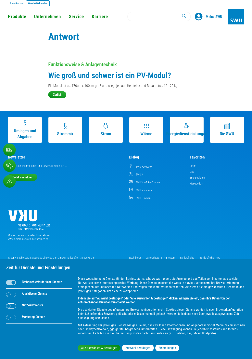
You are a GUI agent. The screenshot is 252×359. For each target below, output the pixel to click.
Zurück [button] (57, 95)
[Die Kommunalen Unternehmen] (29, 222)
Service (76, 16)
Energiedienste (197, 177)
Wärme (146, 129)
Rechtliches (135, 257)
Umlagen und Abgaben (25, 129)
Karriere (100, 16)
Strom (106, 129)
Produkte (17, 16)
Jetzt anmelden (22, 177)
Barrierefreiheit (188, 257)
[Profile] (200, 17)
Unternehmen (47, 16)
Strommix (65, 129)
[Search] (159, 16)
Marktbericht (196, 183)
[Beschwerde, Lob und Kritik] (9, 150)
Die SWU (227, 129)
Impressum (169, 257)
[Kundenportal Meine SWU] (214, 17)
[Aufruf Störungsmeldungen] (9, 181)
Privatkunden (17, 3)
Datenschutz (153, 257)
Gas (192, 171)
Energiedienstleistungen (186, 129)
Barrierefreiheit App (210, 257)
